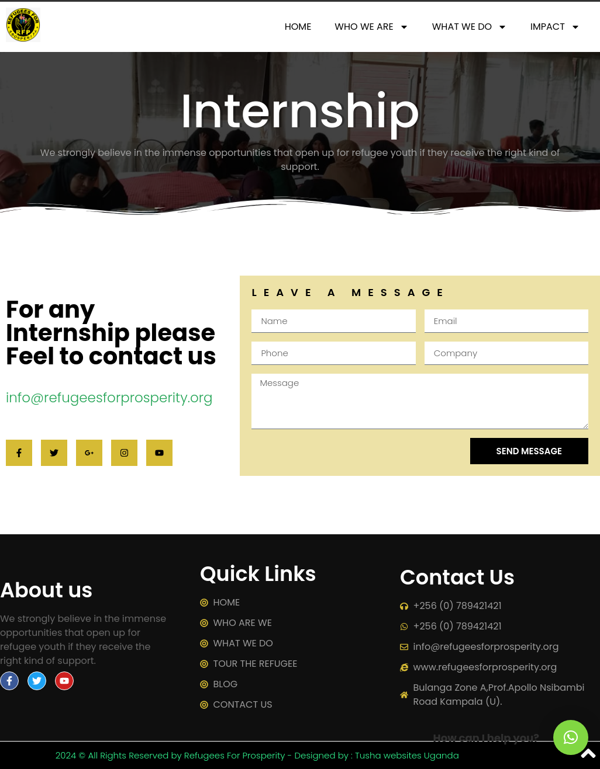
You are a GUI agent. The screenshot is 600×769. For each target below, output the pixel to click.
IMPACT (555, 26)
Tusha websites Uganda (407, 755)
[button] (570, 737)
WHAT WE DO (469, 26)
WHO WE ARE (371, 26)
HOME (298, 26)
